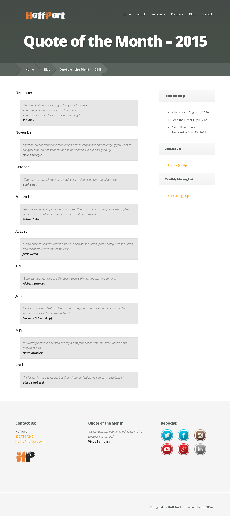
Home (127, 14)
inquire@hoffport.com (182, 165)
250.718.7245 (24, 436)
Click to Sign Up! (178, 196)
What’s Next (180, 112)
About (141, 14)
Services (158, 14)
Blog (192, 14)
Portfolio (177, 14)
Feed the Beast (182, 120)
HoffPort (174, 507)
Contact (207, 14)
